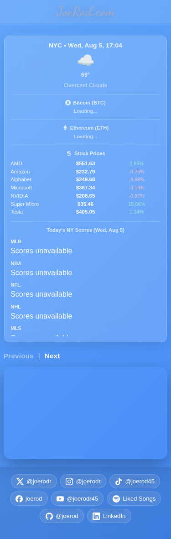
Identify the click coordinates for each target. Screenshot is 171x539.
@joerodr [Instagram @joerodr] (83, 481)
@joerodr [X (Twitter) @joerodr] (34, 481)
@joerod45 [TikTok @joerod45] (135, 481)
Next (52, 356)
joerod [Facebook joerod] (29, 498)
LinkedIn (109, 516)
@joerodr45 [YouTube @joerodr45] (77, 498)
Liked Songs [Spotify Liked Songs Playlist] (134, 498)
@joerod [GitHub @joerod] (62, 516)
